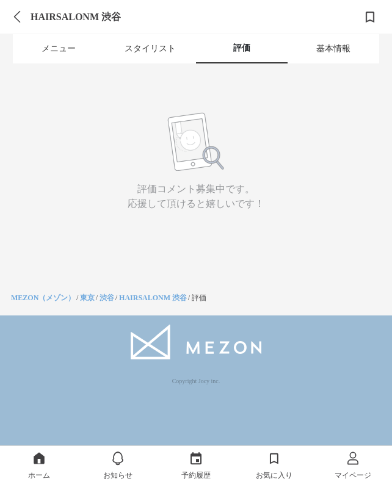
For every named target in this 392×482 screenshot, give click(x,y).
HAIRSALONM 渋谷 (153, 297)
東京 (87, 297)
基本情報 (333, 48)
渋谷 (107, 297)
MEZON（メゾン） (43, 297)
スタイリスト (150, 48)
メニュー (59, 48)
